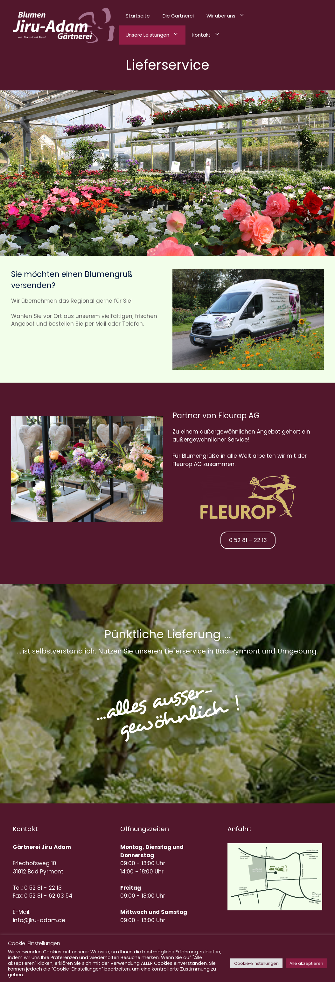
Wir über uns (229, 15)
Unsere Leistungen (155, 35)
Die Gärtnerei (178, 15)
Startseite (138, 15)
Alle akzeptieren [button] (306, 963)
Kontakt (209, 35)
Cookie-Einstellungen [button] (256, 963)
